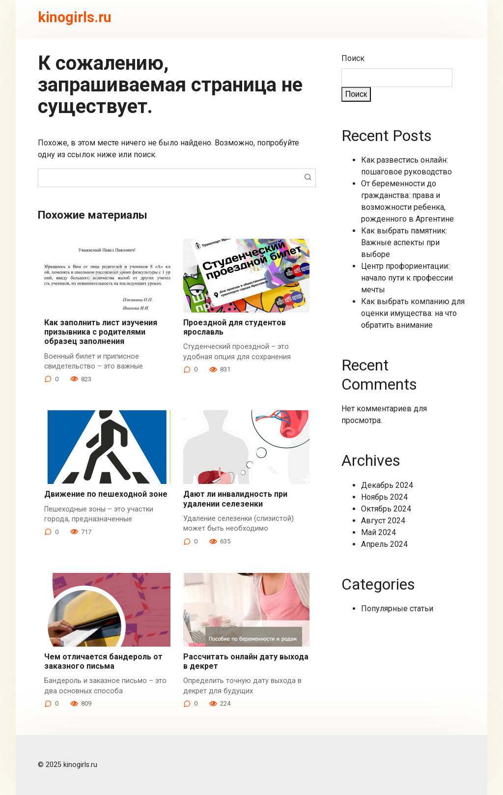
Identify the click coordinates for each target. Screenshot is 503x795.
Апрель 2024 (384, 544)
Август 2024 (383, 520)
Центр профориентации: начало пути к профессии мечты (407, 277)
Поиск (352, 58)
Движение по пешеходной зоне (106, 494)
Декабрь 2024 (387, 485)
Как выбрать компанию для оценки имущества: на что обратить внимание (413, 313)
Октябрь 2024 (386, 508)
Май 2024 (378, 532)
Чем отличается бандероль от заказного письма (103, 661)
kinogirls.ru (75, 17)
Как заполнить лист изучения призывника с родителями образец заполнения (100, 332)
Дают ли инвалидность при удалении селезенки (235, 498)
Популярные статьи (397, 608)
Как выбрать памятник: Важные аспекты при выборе (404, 242)
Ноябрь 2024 (384, 497)
